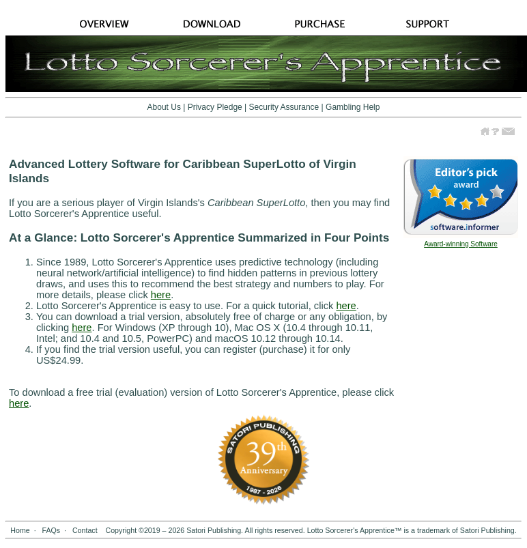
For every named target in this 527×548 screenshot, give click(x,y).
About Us (164, 107)
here (161, 294)
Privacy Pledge (215, 107)
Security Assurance (284, 107)
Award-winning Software (461, 244)
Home (19, 530)
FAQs (51, 530)
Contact (85, 530)
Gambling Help (353, 107)
